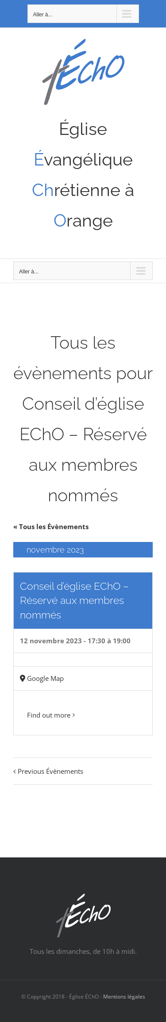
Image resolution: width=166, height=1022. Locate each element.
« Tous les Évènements (51, 526)
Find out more (48, 715)
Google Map (45, 678)
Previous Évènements (50, 771)
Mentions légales (124, 996)
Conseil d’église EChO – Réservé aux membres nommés (74, 600)
